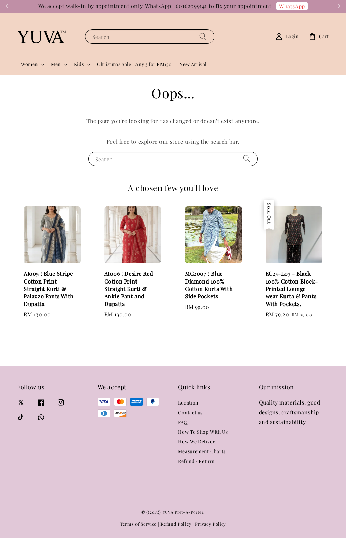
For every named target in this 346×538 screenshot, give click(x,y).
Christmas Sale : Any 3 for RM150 (134, 64)
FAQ (183, 422)
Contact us (190, 412)
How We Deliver (196, 441)
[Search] (203, 36)
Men (56, 64)
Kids (79, 64)
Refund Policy (175, 524)
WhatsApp (292, 6)
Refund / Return (196, 461)
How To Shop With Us (203, 432)
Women (29, 64)
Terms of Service (138, 524)
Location (188, 403)
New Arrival (193, 64)
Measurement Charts (202, 451)
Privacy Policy (210, 524)
